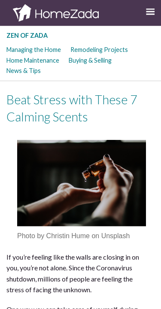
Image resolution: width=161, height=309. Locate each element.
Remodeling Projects (99, 49)
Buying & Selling (90, 60)
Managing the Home (33, 49)
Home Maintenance (32, 60)
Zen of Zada (27, 35)
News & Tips (23, 70)
